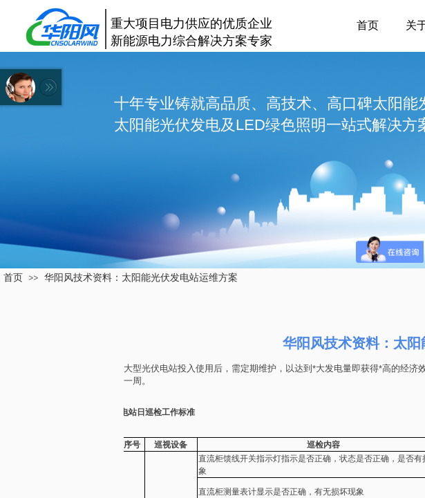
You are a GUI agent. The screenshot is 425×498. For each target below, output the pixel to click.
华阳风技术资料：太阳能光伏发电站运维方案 (141, 277)
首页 (368, 25)
